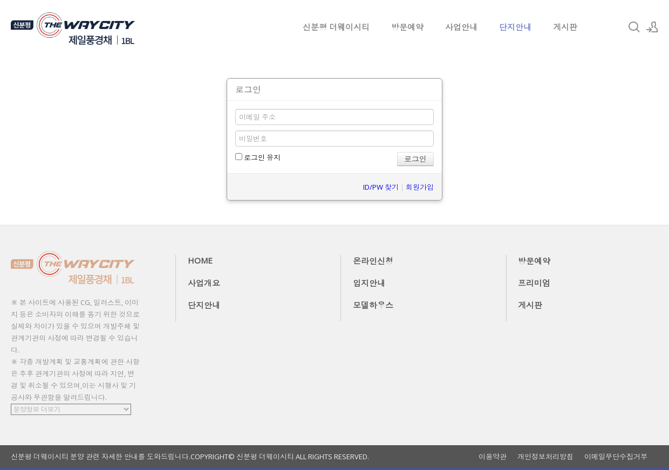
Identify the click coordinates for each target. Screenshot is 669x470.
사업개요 (204, 283)
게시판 (565, 27)
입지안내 (369, 283)
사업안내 (461, 27)
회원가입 (420, 187)
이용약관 (493, 456)
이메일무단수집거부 (615, 456)
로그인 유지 (258, 157)
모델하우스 (373, 305)
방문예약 (407, 27)
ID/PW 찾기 (381, 187)
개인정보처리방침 (545, 456)
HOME (200, 260)
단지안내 (515, 27)
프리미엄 (534, 283)
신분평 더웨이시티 (336, 27)
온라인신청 (373, 260)
